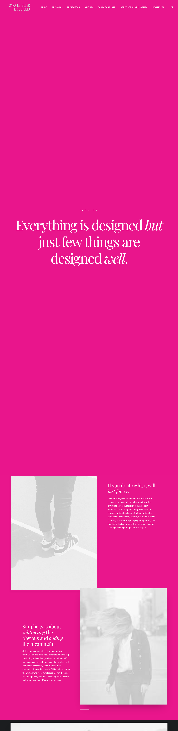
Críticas (89, 7)
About (44, 7)
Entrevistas (73, 7)
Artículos (57, 7)
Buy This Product (89, 702)
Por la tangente (106, 7)
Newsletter (158, 7)
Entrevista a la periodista (134, 7)
